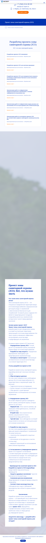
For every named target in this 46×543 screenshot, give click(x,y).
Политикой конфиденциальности (23, 538)
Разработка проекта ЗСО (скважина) (17, 54)
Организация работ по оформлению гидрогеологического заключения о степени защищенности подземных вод (19, 91)
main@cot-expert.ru (23, 6)
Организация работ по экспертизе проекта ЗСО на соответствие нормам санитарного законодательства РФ (23, 118)
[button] (23, 12)
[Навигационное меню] (44, 2)
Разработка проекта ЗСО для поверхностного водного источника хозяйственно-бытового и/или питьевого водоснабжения (22, 77)
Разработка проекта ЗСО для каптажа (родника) (20, 65)
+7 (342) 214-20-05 (24, 4)
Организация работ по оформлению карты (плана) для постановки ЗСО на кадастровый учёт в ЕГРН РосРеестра (23, 104)
